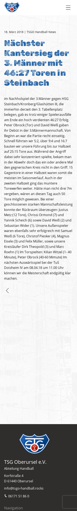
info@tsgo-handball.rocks (24, 488)
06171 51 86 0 (16, 495)
